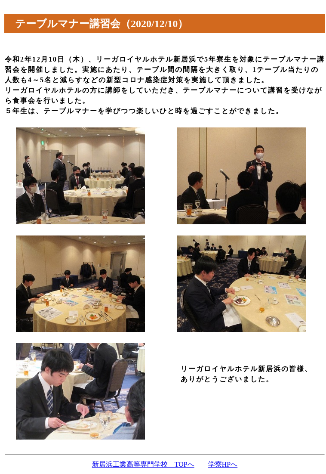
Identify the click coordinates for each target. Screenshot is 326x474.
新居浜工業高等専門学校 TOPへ (143, 464)
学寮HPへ (222, 464)
